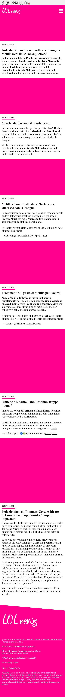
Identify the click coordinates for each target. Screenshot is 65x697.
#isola (18, 230)
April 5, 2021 (41, 235)
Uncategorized (8, 45)
